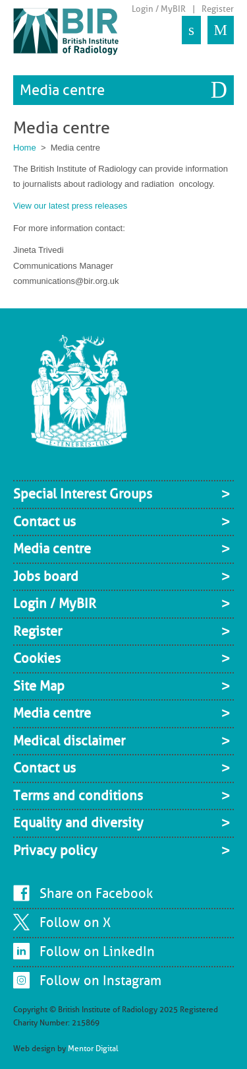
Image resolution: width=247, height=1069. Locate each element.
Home (24, 148)
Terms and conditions (78, 796)
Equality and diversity (78, 823)
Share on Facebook (96, 893)
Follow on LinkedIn (97, 951)
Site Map (39, 686)
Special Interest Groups (82, 494)
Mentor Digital (93, 1048)
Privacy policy (55, 850)
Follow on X (75, 922)
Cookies (37, 658)
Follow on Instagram (100, 980)
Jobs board (45, 576)
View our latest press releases (70, 206)
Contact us (44, 522)
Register (218, 9)
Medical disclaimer (69, 741)
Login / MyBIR (159, 9)
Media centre (62, 90)
